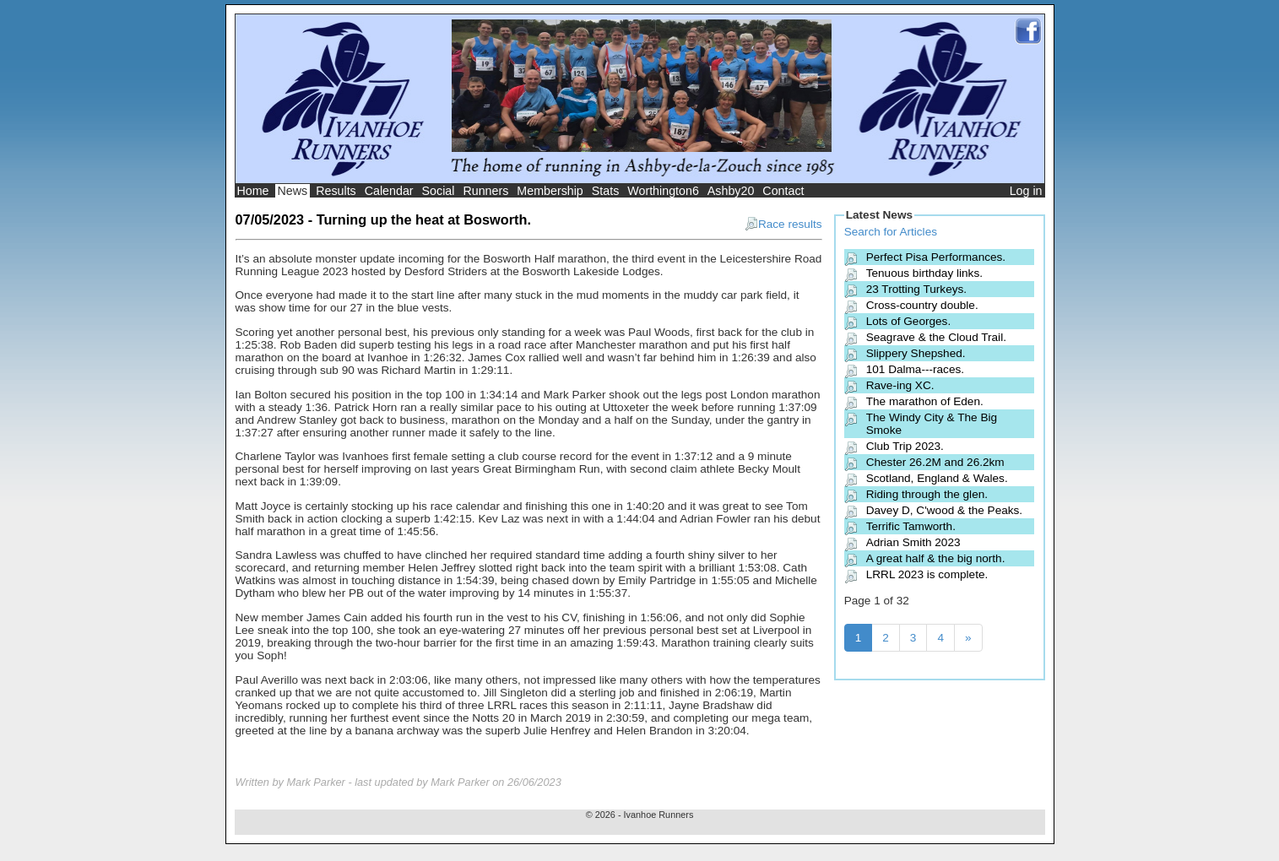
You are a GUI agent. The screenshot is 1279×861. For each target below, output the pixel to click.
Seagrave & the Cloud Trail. (936, 337)
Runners (485, 191)
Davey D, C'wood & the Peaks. (944, 510)
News (293, 191)
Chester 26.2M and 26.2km (935, 462)
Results (336, 191)
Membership (550, 191)
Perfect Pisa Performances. (935, 257)
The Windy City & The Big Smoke (931, 423)
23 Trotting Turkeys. (916, 289)
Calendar (389, 191)
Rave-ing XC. (900, 385)
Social (438, 191)
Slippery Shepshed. (916, 353)
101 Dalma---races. (915, 369)
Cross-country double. (922, 305)
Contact (783, 191)
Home (253, 191)
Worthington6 (663, 191)
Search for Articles (890, 231)
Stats (606, 191)
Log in (1026, 191)
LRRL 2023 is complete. (927, 574)
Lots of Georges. (908, 321)
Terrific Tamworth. (911, 526)
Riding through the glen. (927, 494)
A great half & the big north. (935, 558)
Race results (783, 224)
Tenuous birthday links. (924, 273)
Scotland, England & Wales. (937, 478)
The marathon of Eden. (925, 401)
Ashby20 (731, 191)
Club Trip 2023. (905, 446)
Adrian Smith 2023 (913, 542)
